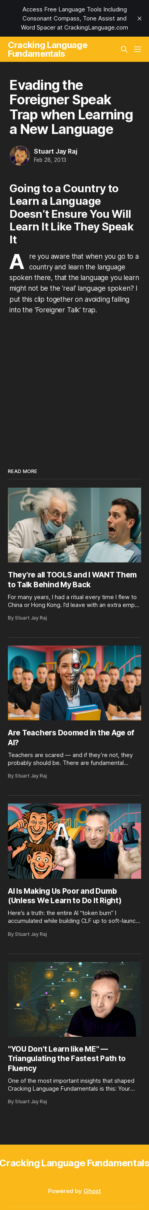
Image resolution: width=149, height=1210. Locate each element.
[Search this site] (124, 49)
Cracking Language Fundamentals (47, 49)
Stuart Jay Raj (55, 151)
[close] (139, 18)
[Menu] (137, 49)
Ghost (92, 1191)
